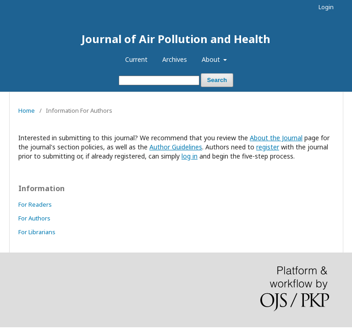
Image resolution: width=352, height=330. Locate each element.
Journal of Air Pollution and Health (176, 38)
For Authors (34, 218)
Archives (174, 59)
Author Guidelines (175, 147)
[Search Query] (159, 80)
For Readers (35, 204)
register (267, 147)
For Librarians (36, 232)
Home (26, 110)
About (212, 59)
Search (217, 80)
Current (136, 59)
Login (326, 7)
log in (190, 156)
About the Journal (276, 137)
